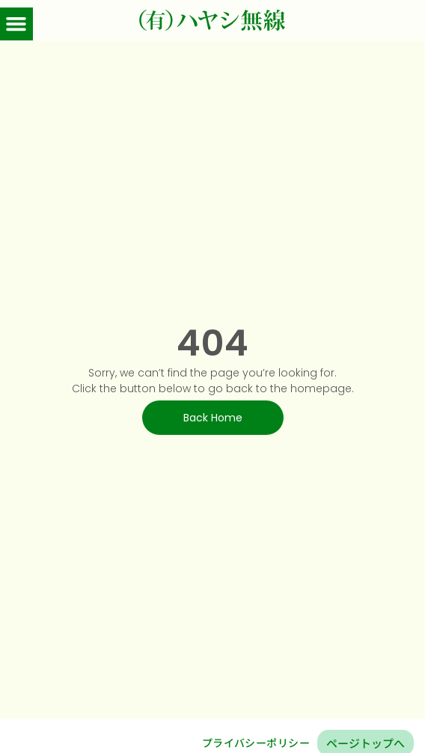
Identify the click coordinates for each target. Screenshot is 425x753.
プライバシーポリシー (256, 742)
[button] (16, 23)
